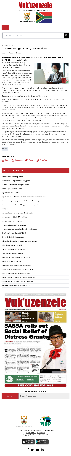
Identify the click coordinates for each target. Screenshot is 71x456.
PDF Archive (46, 430)
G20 (52, 430)
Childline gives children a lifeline (12, 189)
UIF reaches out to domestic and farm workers (17, 281)
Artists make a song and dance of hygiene (16, 181)
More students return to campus (12, 253)
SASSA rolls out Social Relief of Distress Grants (18, 269)
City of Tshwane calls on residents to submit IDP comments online (24, 197)
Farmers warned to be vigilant (11, 221)
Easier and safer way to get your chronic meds (17, 213)
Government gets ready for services (14, 225)
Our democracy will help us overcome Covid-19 (17, 257)
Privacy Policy (31, 432)
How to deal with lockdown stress (13, 237)
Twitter (29, 160)
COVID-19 (5, 209)
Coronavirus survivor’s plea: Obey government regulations (21, 205)
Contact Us (28, 430)
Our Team (20, 430)
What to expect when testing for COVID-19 (16, 285)
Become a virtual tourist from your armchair (16, 185)
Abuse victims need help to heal (12, 177)
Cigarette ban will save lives (11, 193)
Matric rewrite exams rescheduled (13, 249)
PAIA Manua (41, 432)
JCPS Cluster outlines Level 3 (12, 245)
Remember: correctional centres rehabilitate (16, 265)
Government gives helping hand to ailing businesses (19, 229)
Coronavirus (37, 430)
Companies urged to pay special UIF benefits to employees (22, 201)
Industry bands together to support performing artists (19, 241)
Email (5, 160)
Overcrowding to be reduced (11, 261)
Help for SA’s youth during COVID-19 (14, 233)
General (4, 148)
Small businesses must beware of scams (16, 273)
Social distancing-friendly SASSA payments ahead (18, 277)
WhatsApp (41, 160)
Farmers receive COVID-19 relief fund (14, 217)
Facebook (17, 160)
